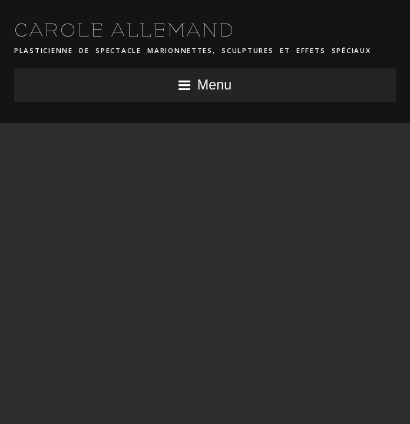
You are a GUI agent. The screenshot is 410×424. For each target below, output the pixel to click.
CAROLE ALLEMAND (125, 30)
